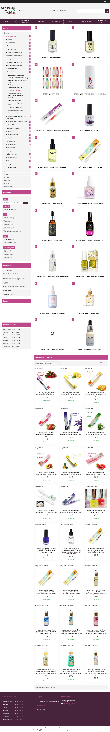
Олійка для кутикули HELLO (90, 313)
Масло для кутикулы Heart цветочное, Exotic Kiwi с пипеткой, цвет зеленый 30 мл (71, 631)
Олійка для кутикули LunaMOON (52, 313)
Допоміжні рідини (12, 72)
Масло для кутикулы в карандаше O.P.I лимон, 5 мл (71, 393)
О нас (6, 174)
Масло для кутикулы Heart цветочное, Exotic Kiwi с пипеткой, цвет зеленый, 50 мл (71, 671)
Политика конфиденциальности (67, 730)
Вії (8, 160)
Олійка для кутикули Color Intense (90, 276)
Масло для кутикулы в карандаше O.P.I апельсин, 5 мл (96, 394)
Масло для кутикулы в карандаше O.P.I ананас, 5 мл (71, 473)
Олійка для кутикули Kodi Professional (90, 94)
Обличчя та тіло (12, 154)
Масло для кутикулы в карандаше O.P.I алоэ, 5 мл (96, 433)
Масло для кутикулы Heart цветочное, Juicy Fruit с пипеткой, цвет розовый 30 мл (96, 631)
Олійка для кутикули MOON (52, 240)
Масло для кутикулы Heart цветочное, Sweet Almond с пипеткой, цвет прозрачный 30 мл (96, 672)
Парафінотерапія (12, 134)
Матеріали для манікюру (15, 65)
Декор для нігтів (12, 69)
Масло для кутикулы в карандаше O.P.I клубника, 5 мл (46, 434)
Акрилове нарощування (14, 55)
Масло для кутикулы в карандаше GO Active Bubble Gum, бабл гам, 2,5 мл (96, 550)
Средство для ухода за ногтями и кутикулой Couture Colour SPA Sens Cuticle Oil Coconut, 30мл (71, 551)
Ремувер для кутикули (15, 87)
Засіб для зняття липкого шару (18, 78)
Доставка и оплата (25, 21)
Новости (7, 180)
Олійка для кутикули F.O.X (52, 57)
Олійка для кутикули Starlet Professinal (52, 130)
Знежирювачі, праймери (16, 75)
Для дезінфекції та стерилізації (17, 121)
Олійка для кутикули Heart (52, 203)
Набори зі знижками (13, 164)
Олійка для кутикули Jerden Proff (90, 203)
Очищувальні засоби (14, 107)
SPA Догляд (11, 141)
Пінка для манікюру (14, 113)
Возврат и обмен (102, 21)
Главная (41, 21)
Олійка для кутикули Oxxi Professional (52, 276)
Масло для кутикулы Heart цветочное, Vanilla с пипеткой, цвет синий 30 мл (46, 631)
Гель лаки (10, 39)
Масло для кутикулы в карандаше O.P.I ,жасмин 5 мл (46, 511)
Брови (9, 131)
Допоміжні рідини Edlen (15, 110)
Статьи (6, 183)
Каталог (8, 21)
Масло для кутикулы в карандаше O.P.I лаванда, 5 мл (71, 433)
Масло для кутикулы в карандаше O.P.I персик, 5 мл (46, 473)
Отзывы (71, 21)
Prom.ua (64, 728)
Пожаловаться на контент (48, 730)
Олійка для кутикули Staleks (89, 349)
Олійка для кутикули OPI (52, 94)
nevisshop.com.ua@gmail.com (14, 279)
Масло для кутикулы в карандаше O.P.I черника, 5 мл (71, 511)
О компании (86, 21)
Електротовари (12, 157)
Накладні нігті (11, 147)
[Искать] (107, 11)
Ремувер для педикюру (15, 93)
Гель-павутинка (12, 46)
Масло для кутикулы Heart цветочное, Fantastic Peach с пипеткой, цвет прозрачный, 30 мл (46, 672)
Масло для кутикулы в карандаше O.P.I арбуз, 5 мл (96, 473)
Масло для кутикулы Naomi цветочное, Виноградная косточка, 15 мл (46, 550)
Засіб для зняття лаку (15, 85)
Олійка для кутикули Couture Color (52, 167)
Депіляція (10, 138)
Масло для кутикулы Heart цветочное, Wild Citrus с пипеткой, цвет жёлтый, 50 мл (96, 591)
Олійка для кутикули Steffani (52, 349)
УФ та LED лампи (12, 125)
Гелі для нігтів (11, 167)
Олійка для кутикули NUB (90, 57)
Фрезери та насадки (13, 128)
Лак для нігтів (11, 49)
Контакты (56, 21)
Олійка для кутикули (14, 90)
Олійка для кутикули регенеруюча (89, 240)
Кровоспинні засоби (14, 100)
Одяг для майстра (13, 151)
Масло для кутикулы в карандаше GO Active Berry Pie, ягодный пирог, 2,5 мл (71, 591)
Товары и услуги (10, 36)
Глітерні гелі (11, 42)
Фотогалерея (8, 186)
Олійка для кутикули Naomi (89, 130)
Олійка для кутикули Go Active (90, 167)
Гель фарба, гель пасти (14, 52)
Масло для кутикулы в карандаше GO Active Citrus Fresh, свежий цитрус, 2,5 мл (46, 591)
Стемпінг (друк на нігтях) (15, 62)
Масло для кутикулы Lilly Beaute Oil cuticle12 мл (96, 511)
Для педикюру (11, 144)
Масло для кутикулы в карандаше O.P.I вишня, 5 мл (46, 393)
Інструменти (11, 59)
